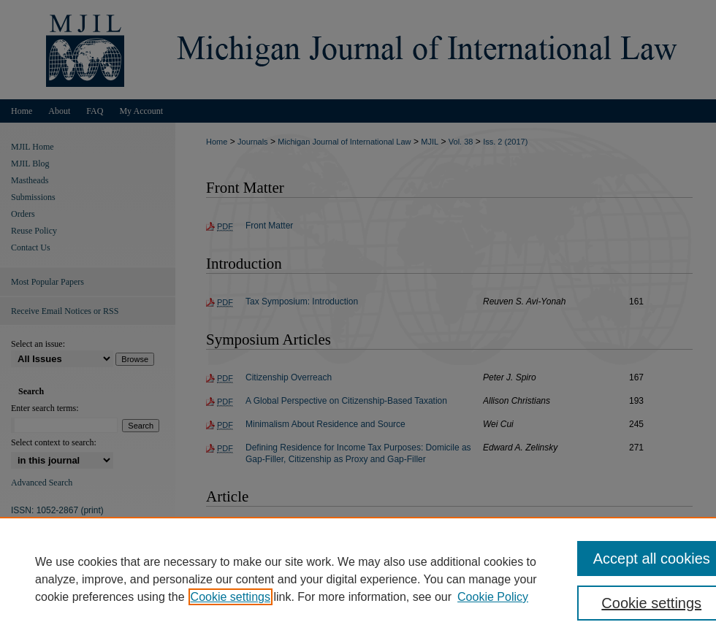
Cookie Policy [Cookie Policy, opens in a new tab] (492, 597)
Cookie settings (230, 597)
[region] (358, 579)
